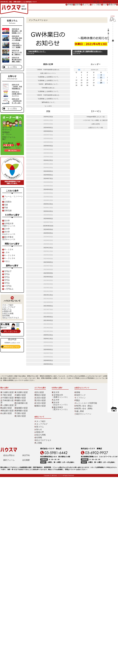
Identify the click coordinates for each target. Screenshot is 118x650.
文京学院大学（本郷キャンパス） (59, 406)
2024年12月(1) (48, 160)
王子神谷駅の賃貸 (7, 410)
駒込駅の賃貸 (6, 415)
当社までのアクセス (10, 338)
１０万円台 (8, 292)
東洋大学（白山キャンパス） (59, 413)
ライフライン (78, 407)
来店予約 (26, 436)
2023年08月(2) (48, 218)
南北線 (7, 211)
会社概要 (26, 442)
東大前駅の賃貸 (21, 402)
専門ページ (14, 130)
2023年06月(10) (48, 226)
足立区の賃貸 (40, 413)
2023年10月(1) (48, 211)
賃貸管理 (49, 7)
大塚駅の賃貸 (20, 405)
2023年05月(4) (48, 229)
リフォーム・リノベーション (14, 205)
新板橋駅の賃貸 (21, 415)
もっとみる (48, 106)
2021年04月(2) (48, 320)
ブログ (86, 7)
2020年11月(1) (48, 338)
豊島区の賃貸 (40, 405)
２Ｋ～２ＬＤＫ (9, 262)
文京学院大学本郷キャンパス (9, 231)
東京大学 (7, 227)
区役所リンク (78, 405)
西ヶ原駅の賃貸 (7, 413)
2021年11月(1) (48, 295)
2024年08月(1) (48, 175)
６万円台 (7, 280)
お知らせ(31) (96, 124)
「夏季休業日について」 (48, 102)
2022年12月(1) (48, 247)
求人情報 (101, 423)
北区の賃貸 (39, 402)
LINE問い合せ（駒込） (81, 415)
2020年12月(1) (48, 335)
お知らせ (101, 410)
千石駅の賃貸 (20, 421)
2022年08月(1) (48, 262)
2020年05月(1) (48, 360)
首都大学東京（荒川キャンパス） (59, 418)
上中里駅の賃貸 (7, 407)
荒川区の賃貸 (40, 410)
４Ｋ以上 (7, 267)
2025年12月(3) (48, 116)
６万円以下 (8, 278)
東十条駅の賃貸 (7, 402)
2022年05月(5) (48, 273)
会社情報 (7, 334)
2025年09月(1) (48, 127)
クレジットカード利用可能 (82, 413)
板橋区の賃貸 (40, 415)
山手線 (7, 214)
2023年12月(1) (48, 204)
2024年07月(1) (48, 178)
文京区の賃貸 (40, 407)
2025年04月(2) (48, 146)
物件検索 (38, 7)
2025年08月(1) (48, 131)
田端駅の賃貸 (20, 410)
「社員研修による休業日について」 (48, 77)
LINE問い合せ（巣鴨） (81, 418)
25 (101, 82)
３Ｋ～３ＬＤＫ (9, 264)
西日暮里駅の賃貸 (22, 413)
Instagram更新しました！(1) (96, 116)
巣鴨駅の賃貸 (20, 407)
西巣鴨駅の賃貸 (21, 418)
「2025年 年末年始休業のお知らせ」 (48, 69)
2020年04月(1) (48, 364)
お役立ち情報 (8, 330)
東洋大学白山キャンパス (9, 239)
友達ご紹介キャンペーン (48, 73)
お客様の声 (98, 7)
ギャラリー (14, 138)
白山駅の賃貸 (6, 421)
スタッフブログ (9, 317)
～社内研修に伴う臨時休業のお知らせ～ (87, 51)
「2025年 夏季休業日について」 (48, 84)
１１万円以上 (9, 295)
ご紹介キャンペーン (80, 423)
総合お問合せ (9, 436)
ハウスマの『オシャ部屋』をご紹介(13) (95, 120)
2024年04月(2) (48, 189)
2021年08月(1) (48, 306)
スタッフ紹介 (74, 7)
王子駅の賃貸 (6, 405)
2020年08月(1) (48, 349)
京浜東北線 (8, 217)
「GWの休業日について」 (36, 51)
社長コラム (61, 7)
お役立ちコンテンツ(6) (95, 127)
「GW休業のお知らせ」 (48, 88)
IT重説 (76, 410)
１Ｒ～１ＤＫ (9, 256)
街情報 (76, 402)
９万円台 (7, 289)
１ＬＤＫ (7, 259)
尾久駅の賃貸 (20, 423)
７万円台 (7, 283)
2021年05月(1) (48, 317)
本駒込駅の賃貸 (7, 418)
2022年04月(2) (48, 277)
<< (79, 69)
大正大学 (7, 235)
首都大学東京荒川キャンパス (9, 245)
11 (101, 77)
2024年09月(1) (48, 171)
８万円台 (7, 286)
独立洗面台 (8, 208)
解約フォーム (9, 442)
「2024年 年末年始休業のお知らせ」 (48, 95)
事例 (14, 146)
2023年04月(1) (48, 233)
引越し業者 (77, 421)
